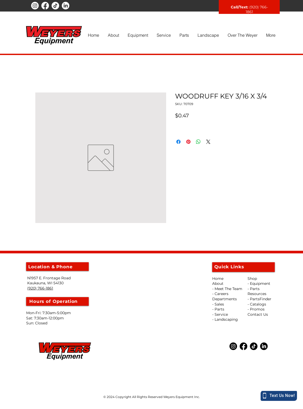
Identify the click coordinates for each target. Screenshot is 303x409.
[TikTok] (55, 5)
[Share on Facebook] (178, 142)
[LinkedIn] (65, 5)
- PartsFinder (259, 299)
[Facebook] (45, 5)
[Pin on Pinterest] (188, 142)
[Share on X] (208, 142)
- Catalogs (257, 304)
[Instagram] (35, 5)
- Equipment (259, 283)
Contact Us (258, 314)
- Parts (254, 288)
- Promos (256, 309)
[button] (113, 35)
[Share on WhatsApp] (198, 142)
